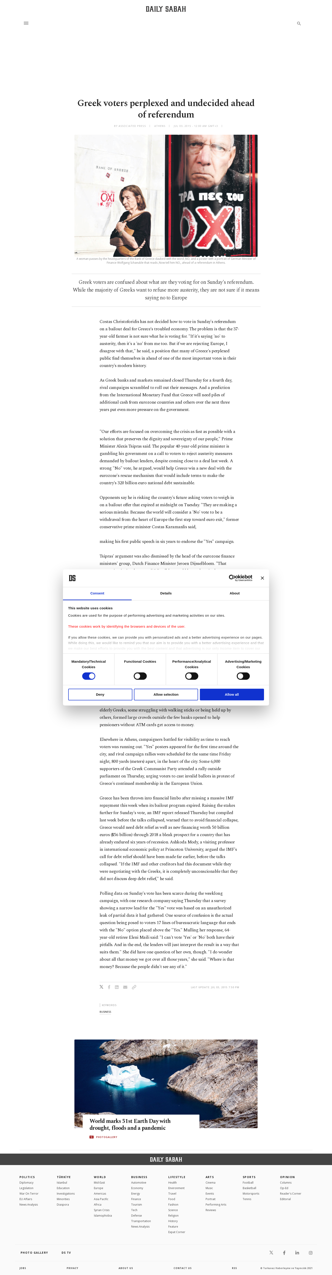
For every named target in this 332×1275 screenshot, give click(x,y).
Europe (98, 1188)
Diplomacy (26, 1183)
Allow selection (165, 694)
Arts (210, 1177)
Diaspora (63, 1205)
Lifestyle (176, 1177)
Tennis (247, 1199)
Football (248, 1183)
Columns (285, 1183)
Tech (134, 1210)
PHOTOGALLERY (106, 1137)
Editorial (285, 1199)
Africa (97, 1205)
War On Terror (28, 1194)
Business (139, 1177)
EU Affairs (25, 1199)
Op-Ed (284, 1188)
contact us (183, 1268)
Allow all (232, 694)
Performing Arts (216, 1205)
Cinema (210, 1183)
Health (172, 1183)
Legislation (26, 1188)
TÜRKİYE (64, 1177)
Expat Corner (176, 1232)
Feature (173, 1226)
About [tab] (235, 593)
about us (126, 1268)
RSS (234, 1268)
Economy (137, 1188)
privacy (72, 1268)
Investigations (66, 1194)
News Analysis (28, 1205)
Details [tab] (166, 593)
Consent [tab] (97, 593)
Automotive (138, 1183)
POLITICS (27, 1177)
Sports (249, 1177)
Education (63, 1188)
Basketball (249, 1188)
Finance (136, 1199)
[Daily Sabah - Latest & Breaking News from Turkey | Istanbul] (166, 9)
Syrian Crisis (101, 1210)
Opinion (287, 1177)
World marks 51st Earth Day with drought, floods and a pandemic (131, 1124)
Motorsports (251, 1194)
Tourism (136, 1205)
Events (210, 1194)
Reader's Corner (290, 1194)
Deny (100, 694)
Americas (100, 1194)
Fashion (173, 1205)
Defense (136, 1216)
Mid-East (99, 1183)
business (105, 1011)
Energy (135, 1194)
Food (171, 1199)
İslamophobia (103, 1216)
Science (173, 1210)
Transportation (141, 1221)
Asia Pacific (101, 1199)
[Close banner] (262, 578)
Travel (172, 1194)
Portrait (210, 1199)
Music (209, 1188)
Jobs (22, 1268)
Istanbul (62, 1183)
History (173, 1221)
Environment (176, 1188)
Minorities (63, 1199)
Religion (173, 1216)
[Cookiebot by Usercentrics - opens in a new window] (232, 578)
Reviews (211, 1210)
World (100, 1177)
